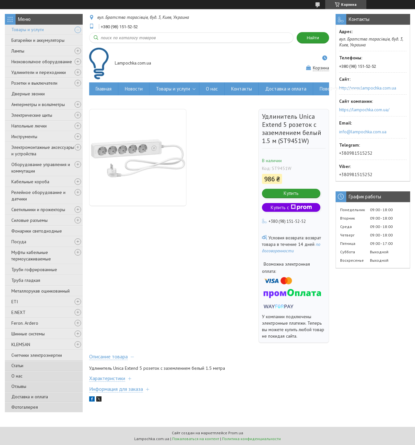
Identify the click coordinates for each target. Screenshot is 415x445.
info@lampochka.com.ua (362, 132)
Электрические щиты (31, 115)
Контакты (241, 88)
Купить (291, 193)
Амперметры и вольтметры (38, 104)
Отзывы (18, 386)
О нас (16, 376)
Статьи (17, 365)
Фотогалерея (24, 407)
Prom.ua (235, 432)
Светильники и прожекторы (38, 209)
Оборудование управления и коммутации (40, 168)
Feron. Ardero (24, 323)
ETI (14, 302)
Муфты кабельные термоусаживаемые (31, 255)
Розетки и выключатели (34, 83)
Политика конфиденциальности (251, 438)
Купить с (291, 207)
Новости (134, 88)
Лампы (17, 51)
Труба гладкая (25, 280)
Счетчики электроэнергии (36, 355)
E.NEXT (18, 312)
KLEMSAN (20, 344)
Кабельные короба (30, 182)
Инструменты (24, 136)
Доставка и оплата (29, 397)
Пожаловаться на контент (195, 438)
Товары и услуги (27, 29)
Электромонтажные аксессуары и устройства (42, 150)
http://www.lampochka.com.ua (367, 88)
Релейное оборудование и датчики (38, 195)
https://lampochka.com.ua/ (364, 110)
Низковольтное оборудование (41, 62)
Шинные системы (28, 334)
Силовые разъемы (29, 220)
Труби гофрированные (34, 269)
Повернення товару (341, 88)
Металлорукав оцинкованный (40, 291)
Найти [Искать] (313, 37)
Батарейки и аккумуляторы (38, 40)
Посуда (18, 242)
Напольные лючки (29, 126)
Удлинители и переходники (38, 72)
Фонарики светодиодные (36, 231)
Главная (104, 88)
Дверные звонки (28, 94)
